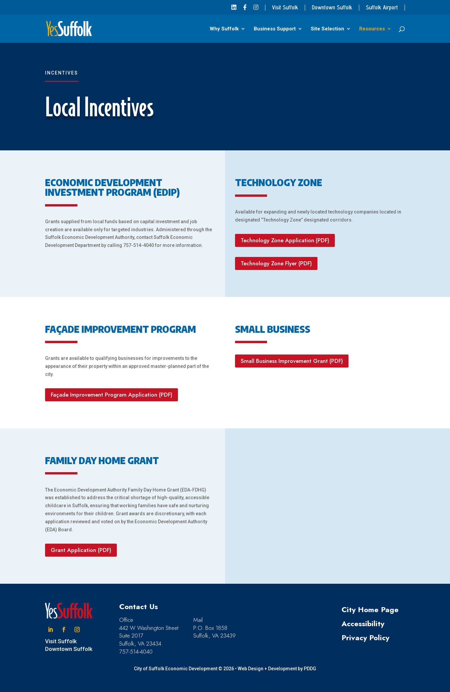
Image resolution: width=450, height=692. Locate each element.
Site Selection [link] (327, 29)
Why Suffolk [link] (224, 29)
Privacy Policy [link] (365, 637)
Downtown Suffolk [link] (332, 8)
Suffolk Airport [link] (382, 8)
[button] (50, 629)
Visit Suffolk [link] (285, 8)
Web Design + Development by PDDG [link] (277, 668)
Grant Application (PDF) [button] (81, 550)
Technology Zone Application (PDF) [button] (285, 240)
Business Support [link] (275, 29)
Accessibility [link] (363, 623)
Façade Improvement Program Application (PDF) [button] (111, 395)
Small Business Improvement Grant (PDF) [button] (292, 361)
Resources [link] (372, 29)
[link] (233, 9)
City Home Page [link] (370, 609)
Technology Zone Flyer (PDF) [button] (276, 263)
